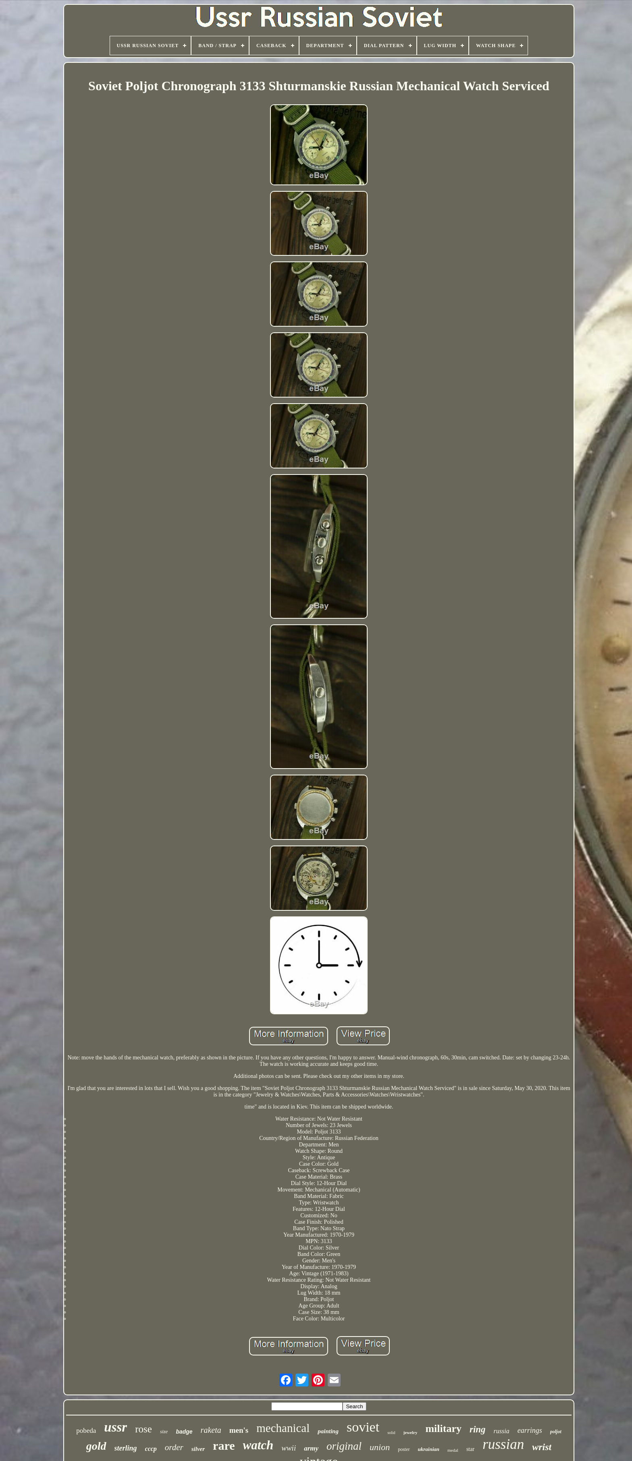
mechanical (283, 1428)
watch (258, 1445)
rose (143, 1429)
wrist (541, 1447)
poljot (555, 1431)
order (174, 1447)
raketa (211, 1430)
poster (404, 1449)
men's (239, 1430)
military (443, 1428)
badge (184, 1431)
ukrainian (428, 1449)
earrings (530, 1430)
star (470, 1449)
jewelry (410, 1432)
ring (478, 1429)
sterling (125, 1448)
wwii (288, 1448)
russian (503, 1444)
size (164, 1431)
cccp (151, 1448)
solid (391, 1432)
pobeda (86, 1430)
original (344, 1446)
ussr (115, 1427)
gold (96, 1446)
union (380, 1447)
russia (501, 1431)
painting (328, 1431)
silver (198, 1449)
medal (452, 1450)
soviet (363, 1427)
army (311, 1448)
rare (224, 1445)
